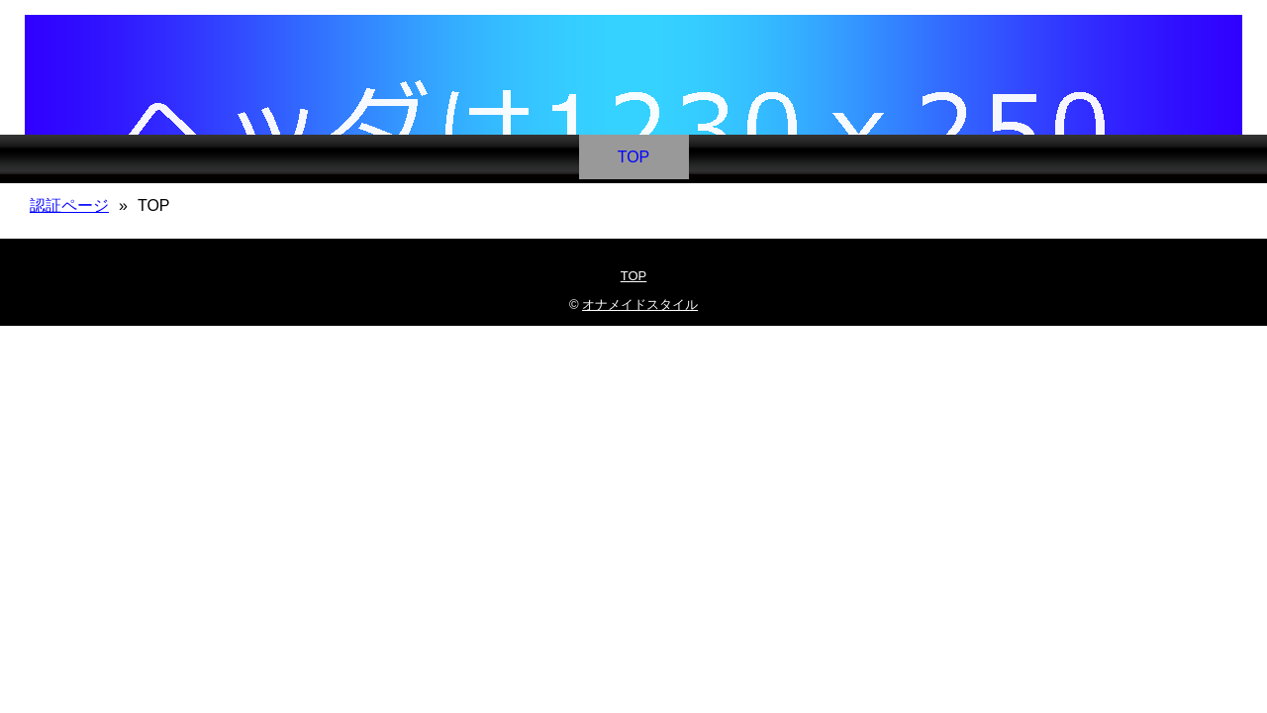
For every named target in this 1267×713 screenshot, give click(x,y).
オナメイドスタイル (640, 304)
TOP (634, 157)
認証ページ (69, 205)
